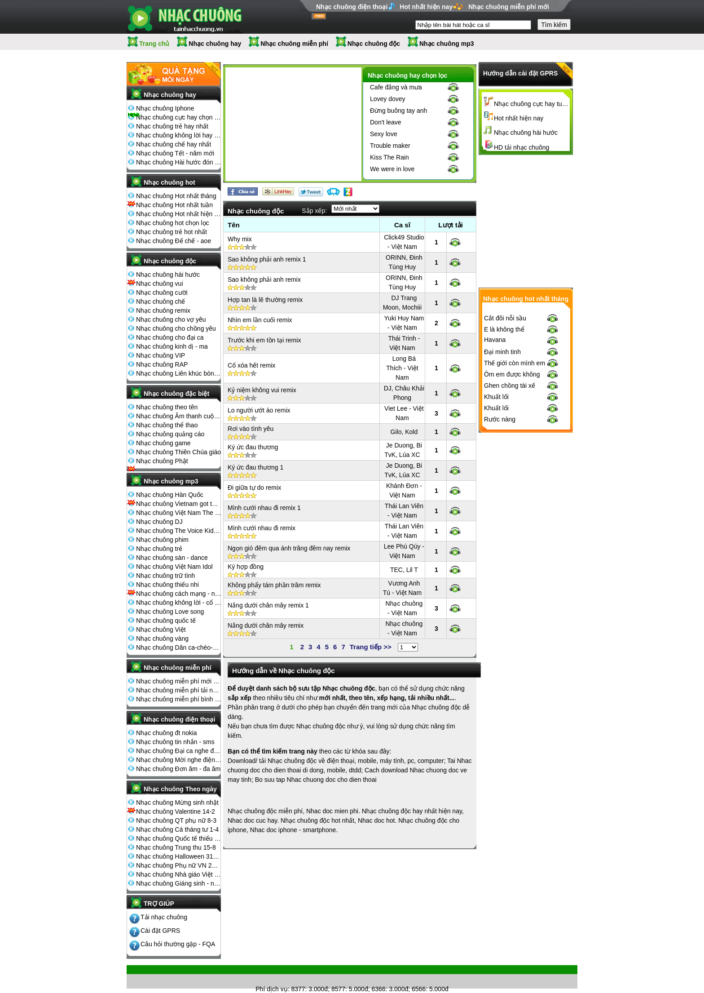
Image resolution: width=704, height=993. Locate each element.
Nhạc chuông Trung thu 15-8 (176, 847)
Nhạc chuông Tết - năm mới (175, 153)
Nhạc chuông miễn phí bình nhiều (178, 699)
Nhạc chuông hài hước (168, 274)
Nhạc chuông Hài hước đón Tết (178, 162)
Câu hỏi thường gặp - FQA (178, 944)
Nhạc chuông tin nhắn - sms (175, 741)
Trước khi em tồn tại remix (264, 340)
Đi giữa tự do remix (254, 487)
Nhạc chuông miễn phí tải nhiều (178, 690)
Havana (495, 487)
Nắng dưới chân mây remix (266, 625)
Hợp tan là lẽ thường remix (265, 299)
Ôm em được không (512, 522)
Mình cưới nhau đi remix (261, 528)
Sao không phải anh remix (264, 279)
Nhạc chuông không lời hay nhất (178, 135)
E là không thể (504, 477)
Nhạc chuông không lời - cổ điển (178, 602)
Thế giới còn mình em (514, 510)
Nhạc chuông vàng (162, 638)
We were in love (392, 169)
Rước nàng (499, 567)
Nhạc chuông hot (169, 182)
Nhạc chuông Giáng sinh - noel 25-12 (178, 883)
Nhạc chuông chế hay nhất (173, 144)
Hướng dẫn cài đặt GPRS (520, 73)
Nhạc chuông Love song (170, 611)
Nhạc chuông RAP (162, 364)
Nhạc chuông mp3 (446, 43)
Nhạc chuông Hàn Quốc (169, 494)
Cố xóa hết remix (251, 365)
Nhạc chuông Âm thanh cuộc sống (178, 416)
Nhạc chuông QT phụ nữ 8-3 (176, 820)
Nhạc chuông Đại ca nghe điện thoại (178, 750)
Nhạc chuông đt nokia (166, 732)
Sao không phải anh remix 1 (267, 259)
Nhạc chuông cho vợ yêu (171, 319)
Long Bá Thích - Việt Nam (402, 368)
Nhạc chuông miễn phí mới (508, 6)
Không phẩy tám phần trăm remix (274, 585)
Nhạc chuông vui (159, 283)
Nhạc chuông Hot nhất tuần (174, 204)
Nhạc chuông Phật (162, 461)
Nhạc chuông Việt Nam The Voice (178, 512)
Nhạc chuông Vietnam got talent (178, 503)
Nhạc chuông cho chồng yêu (176, 328)
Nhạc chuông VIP (160, 355)
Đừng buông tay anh (398, 110)
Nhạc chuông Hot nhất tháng (176, 195)
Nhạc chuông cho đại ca (170, 337)
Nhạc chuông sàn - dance (172, 557)
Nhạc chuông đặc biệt (176, 393)
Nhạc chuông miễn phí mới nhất (178, 681)
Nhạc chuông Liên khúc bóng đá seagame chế (178, 373)
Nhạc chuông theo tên (167, 407)
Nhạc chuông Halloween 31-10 (178, 856)
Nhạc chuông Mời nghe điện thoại (178, 759)
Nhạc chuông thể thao (167, 425)
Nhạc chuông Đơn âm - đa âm (178, 768)
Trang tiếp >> (371, 647)
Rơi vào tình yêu (250, 428)
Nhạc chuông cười (162, 292)
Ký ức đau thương (253, 447)
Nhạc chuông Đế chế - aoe (173, 240)
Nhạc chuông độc (374, 43)
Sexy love (383, 133)
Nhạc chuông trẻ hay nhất (172, 126)
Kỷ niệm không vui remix (262, 390)
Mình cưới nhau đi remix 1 (264, 507)
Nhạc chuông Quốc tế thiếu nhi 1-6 (178, 838)
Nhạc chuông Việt (161, 629)
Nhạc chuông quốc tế (166, 620)
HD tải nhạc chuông (521, 147)
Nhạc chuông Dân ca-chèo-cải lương (178, 647)
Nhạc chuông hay (215, 43)
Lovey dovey (387, 98)
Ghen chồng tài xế (509, 533)
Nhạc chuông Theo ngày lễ (180, 791)
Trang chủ (154, 43)
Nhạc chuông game (163, 443)
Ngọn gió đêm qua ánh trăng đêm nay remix (289, 548)
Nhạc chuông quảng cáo (170, 434)
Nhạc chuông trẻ (159, 548)
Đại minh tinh (502, 499)
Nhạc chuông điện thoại (351, 6)
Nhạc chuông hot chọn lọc (172, 222)
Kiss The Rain (389, 157)
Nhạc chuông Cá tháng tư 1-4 (177, 829)
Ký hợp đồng (246, 566)
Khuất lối (496, 544)
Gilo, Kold (404, 431)
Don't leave (385, 122)
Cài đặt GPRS (160, 930)
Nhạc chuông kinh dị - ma (172, 346)
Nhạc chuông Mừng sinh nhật (177, 802)
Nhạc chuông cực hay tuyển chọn (532, 103)
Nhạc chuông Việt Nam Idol (174, 566)
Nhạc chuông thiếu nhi (167, 584)
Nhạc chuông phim (162, 539)
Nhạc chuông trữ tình (165, 575)
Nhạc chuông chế (160, 301)
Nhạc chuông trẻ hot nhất (171, 231)
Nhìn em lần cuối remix (260, 320)
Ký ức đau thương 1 (255, 467)
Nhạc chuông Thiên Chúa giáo (178, 452)
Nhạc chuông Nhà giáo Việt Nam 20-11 (178, 874)
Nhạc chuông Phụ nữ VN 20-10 (178, 865)
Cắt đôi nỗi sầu (505, 466)
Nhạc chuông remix (163, 310)
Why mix (240, 239)
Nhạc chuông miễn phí (294, 43)
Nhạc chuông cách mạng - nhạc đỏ (178, 593)
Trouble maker (390, 145)
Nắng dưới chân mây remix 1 (268, 605)
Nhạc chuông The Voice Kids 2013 (178, 530)
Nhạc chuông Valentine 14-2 (175, 811)
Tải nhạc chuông (164, 917)
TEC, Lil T (404, 569)
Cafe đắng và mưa (396, 87)
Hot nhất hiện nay (426, 6)
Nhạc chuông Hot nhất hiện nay (178, 213)
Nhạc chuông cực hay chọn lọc (178, 117)
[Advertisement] (293, 126)
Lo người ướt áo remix (259, 410)
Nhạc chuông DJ (159, 521)
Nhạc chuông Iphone (165, 108)
